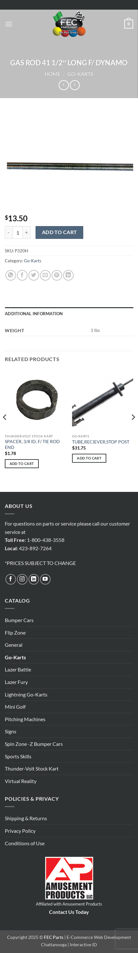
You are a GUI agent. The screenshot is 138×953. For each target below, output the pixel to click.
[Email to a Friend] (45, 275)
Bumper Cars (19, 620)
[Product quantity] (17, 232)
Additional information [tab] (34, 313)
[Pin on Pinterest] (57, 275)
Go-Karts (80, 74)
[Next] (133, 430)
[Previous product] (75, 85)
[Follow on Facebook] (10, 579)
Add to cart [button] (22, 463)
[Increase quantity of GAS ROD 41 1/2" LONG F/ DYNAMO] (26, 232)
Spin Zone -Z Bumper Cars (34, 744)
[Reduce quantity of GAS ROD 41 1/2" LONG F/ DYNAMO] (8, 232)
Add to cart (59, 232)
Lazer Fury (16, 682)
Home (53, 74)
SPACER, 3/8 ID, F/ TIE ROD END (32, 444)
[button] (8, 24)
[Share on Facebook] (22, 275)
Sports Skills (18, 756)
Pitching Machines (25, 719)
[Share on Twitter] (33, 275)
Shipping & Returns (26, 818)
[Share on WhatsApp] (10, 275)
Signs (10, 731)
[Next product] (64, 85)
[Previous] (5, 430)
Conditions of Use (25, 843)
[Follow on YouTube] (45, 579)
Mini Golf (15, 707)
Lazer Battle (18, 669)
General (13, 645)
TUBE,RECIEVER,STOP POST (100, 441)
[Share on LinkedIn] (68, 275)
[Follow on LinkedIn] (33, 579)
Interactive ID (83, 944)
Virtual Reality (21, 781)
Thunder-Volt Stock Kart (32, 768)
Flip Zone (15, 632)
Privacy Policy (20, 831)
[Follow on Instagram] (22, 579)
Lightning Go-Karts (26, 694)
